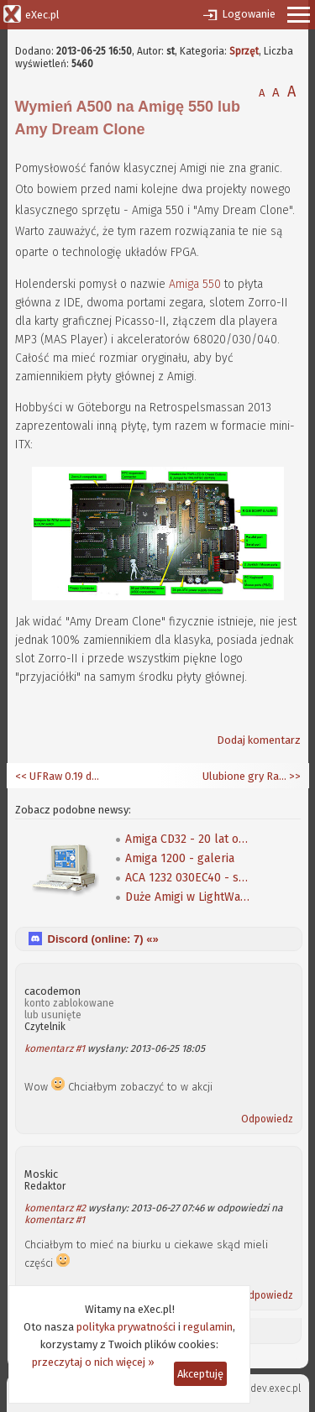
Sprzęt (244, 51)
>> (293, 776)
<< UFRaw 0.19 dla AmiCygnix (57, 776)
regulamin (208, 1326)
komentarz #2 (55, 1208)
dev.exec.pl (275, 1388)
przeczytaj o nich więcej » (93, 1362)
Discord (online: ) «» (103, 939)
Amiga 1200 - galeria (179, 858)
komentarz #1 (54, 1048)
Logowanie (249, 14)
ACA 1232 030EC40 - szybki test (188, 878)
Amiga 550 (195, 284)
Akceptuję (200, 1374)
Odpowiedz (267, 1119)
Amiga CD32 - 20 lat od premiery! (188, 839)
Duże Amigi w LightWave (188, 897)
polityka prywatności (126, 1326)
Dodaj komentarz (259, 740)
